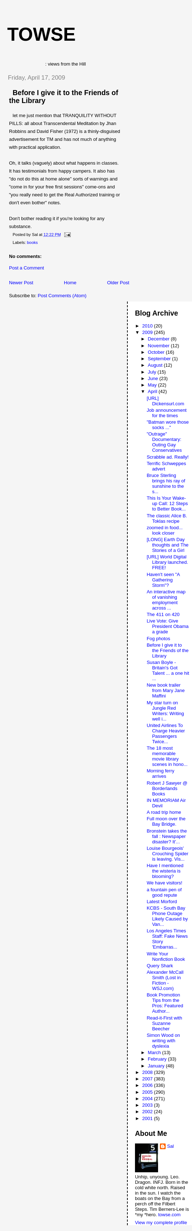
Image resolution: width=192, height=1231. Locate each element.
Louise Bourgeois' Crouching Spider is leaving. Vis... (167, 854)
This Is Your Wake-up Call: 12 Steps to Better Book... (167, 503)
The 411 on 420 (163, 614)
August (156, 365)
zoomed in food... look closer (165, 530)
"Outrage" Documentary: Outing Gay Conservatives (164, 442)
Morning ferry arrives (160, 773)
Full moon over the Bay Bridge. (166, 821)
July (153, 372)
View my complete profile (161, 1222)
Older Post (118, 282)
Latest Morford (162, 901)
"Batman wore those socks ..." (168, 424)
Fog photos (158, 638)
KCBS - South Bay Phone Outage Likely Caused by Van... (167, 916)
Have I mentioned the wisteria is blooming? (165, 871)
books (32, 242)
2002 (148, 1111)
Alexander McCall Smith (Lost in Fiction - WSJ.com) (165, 980)
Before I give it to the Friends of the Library (167, 650)
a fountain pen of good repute (164, 892)
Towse (41, 34)
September (160, 358)
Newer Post (21, 282)
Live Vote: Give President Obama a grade (167, 626)
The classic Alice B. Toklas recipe (167, 518)
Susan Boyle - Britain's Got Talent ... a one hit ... (168, 670)
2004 (148, 1098)
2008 (148, 1072)
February (158, 1059)
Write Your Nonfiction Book (166, 956)
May (153, 385)
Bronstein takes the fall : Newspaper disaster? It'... (167, 836)
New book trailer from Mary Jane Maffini (165, 690)
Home (70, 282)
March (155, 1052)
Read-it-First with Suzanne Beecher (164, 1023)
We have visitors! (164, 883)
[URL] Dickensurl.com (165, 401)
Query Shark (160, 965)
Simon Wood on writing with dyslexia (163, 1040)
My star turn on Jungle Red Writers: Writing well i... (165, 711)
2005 (148, 1092)
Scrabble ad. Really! (167, 457)
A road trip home (164, 812)
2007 (148, 1078)
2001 (148, 1118)
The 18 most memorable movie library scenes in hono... (167, 756)
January (157, 1066)
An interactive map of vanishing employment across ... (166, 600)
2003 (148, 1105)
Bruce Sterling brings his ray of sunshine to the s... (166, 483)
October (157, 352)
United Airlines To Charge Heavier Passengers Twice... (166, 733)
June (154, 378)
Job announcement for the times (167, 412)
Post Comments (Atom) (62, 295)
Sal (170, 1146)
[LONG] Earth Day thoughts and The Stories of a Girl (167, 545)
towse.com (169, 1214)
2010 (148, 326)
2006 (148, 1085)
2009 (148, 332)
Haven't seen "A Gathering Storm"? (163, 580)
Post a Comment (26, 268)
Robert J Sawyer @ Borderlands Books (167, 788)
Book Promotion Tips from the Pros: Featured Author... (165, 1003)
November (159, 345)
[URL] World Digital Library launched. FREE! (167, 562)
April (153, 391)
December (159, 339)
